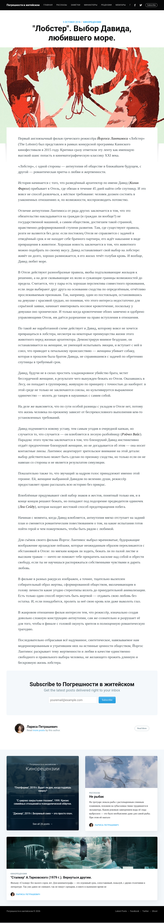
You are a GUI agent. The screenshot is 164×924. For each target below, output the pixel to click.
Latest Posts (121, 912)
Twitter (145, 912)
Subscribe (151, 5)
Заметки (75, 5)
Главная (48, 5)
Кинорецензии (92, 22)
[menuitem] (47, 5)
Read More (142, 728)
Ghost (154, 912)
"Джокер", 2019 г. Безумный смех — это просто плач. (42, 813)
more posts (39, 730)
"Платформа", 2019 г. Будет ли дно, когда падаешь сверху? (42, 789)
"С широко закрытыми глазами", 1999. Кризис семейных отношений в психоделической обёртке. (42, 802)
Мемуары (121, 5)
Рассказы (61, 5)
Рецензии (106, 5)
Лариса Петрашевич (42, 727)
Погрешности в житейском (23, 5)
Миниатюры (90, 5)
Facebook (134, 912)
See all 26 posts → (43, 824)
